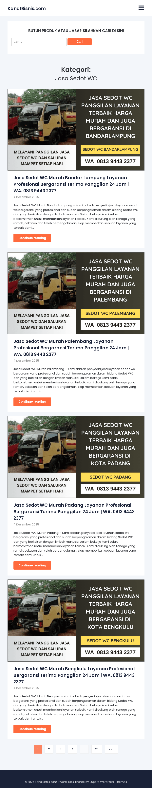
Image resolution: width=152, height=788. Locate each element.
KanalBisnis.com (27, 9)
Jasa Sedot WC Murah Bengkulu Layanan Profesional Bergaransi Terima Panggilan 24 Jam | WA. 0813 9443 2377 (74, 675)
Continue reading (32, 238)
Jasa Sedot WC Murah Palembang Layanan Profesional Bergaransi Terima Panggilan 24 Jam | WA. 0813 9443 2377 (71, 347)
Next (111, 749)
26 (97, 749)
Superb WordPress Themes (108, 782)
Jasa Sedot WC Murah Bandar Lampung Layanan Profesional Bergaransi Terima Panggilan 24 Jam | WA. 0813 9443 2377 (71, 184)
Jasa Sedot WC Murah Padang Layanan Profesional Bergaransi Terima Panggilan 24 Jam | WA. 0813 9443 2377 (74, 511)
